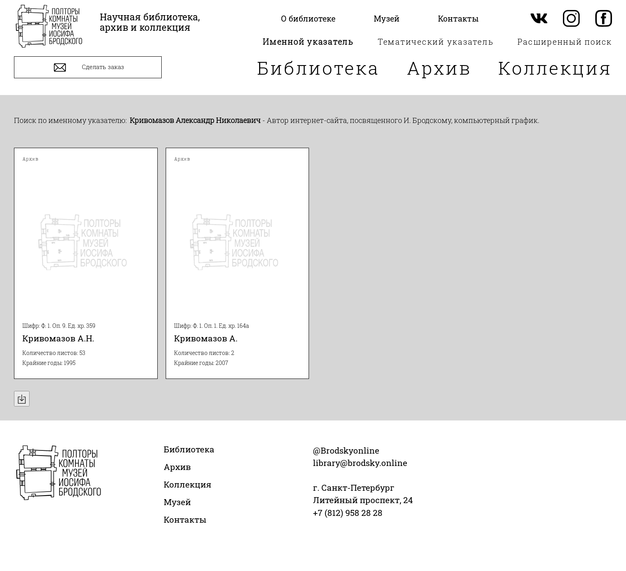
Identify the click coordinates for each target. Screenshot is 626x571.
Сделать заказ (88, 67)
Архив (439, 67)
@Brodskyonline (346, 450)
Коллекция (555, 67)
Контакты (185, 519)
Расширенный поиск (564, 41)
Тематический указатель (436, 41)
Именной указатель (308, 41)
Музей (177, 502)
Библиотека (318, 67)
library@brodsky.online (360, 462)
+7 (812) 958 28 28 (347, 512)
